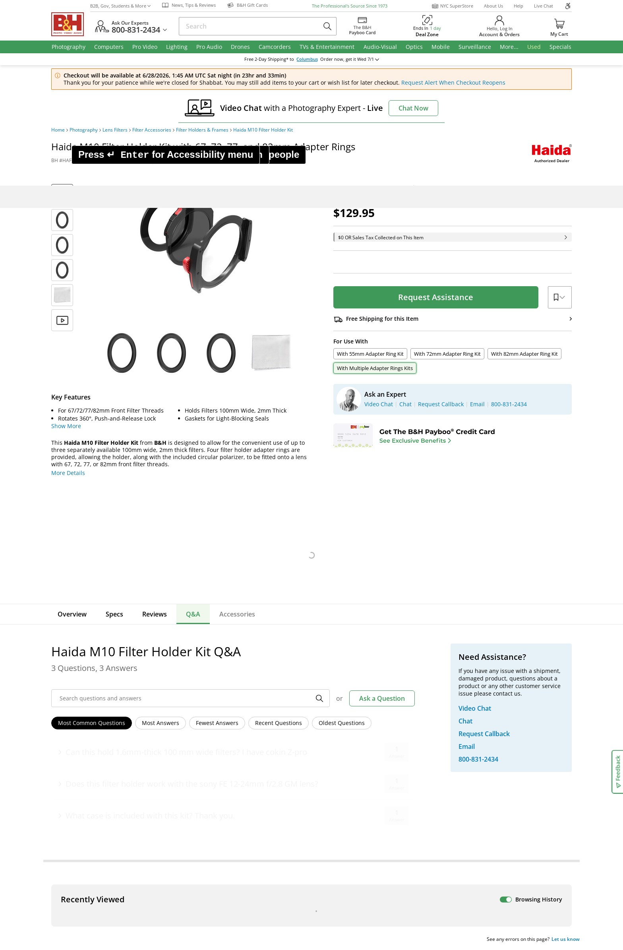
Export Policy (428, 895)
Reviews (154, 614)
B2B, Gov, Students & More (120, 6)
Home (58, 130)
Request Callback (494, 776)
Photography (84, 130)
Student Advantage (343, 760)
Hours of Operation (220, 771)
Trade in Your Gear (497, 794)
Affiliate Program (217, 793)
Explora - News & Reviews (352, 793)
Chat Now (413, 108)
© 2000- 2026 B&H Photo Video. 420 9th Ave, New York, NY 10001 (143, 898)
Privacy (373, 895)
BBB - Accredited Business (91, 869)
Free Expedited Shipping (500, 835)
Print (168, 160)
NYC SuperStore (452, 6)
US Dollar (512, 684)
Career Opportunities (223, 816)
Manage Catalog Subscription (110, 771)
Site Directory (89, 804)
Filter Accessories (151, 130)
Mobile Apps (419, 869)
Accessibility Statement (489, 898)
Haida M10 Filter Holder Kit (263, 130)
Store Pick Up (484, 812)
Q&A (193, 614)
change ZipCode (311, 59)
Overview (72, 614)
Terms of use (318, 895)
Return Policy (88, 749)
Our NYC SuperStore (222, 760)
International (88, 793)
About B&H (209, 749)
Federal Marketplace (345, 749)
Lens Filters (115, 130)
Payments (84, 782)
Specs (114, 614)
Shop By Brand (90, 816)
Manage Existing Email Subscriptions (120, 711)
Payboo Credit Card (220, 782)
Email (84, 691)
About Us (493, 6)
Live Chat (543, 6)
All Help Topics (91, 827)
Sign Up (251, 691)
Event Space (334, 782)
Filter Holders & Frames (202, 130)
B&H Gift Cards (486, 823)
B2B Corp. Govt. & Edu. (348, 771)
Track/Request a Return (102, 760)
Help (518, 6)
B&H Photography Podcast (352, 804)
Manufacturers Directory (227, 804)
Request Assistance (435, 297)
